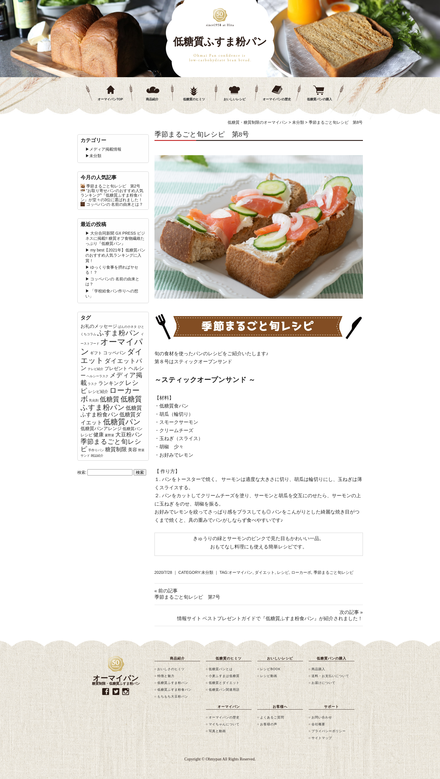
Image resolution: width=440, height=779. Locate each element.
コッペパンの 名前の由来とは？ (114, 204)
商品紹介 (152, 99)
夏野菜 (109, 435)
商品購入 (318, 669)
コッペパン (114, 352)
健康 (98, 435)
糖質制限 (116, 449)
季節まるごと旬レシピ (333, 572)
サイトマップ (322, 738)
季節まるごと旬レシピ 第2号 (113, 186)
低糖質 (109, 399)
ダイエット (265, 572)
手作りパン (96, 450)
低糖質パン (122, 422)
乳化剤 (94, 400)
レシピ (283, 572)
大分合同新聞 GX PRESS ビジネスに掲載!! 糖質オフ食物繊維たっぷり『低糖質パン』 (115, 238)
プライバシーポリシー (329, 731)
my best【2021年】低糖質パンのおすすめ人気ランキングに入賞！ (115, 255)
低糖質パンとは (221, 669)
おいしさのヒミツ (171, 669)
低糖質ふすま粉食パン (111, 411)
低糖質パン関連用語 (224, 689)
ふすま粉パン (118, 333)
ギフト (96, 353)
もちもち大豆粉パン (172, 696)
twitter (115, 691)
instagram (125, 691)
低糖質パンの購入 (319, 99)
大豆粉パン (128, 435)
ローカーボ (301, 572)
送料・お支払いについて (330, 676)
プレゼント (116, 368)
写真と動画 (217, 731)
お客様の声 (268, 724)
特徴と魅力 (165, 676)
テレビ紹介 (95, 369)
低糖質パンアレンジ (101, 428)
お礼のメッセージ (99, 326)
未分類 (207, 572)
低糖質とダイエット (224, 682)
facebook (105, 691)
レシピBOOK (270, 669)
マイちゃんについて (224, 724)
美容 (132, 449)
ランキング (111, 383)
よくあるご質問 (272, 717)
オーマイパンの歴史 (277, 99)
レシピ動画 (268, 676)
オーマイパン (240, 572)
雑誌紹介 (97, 455)
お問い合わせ (322, 717)
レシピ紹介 (98, 391)
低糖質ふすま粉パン (111, 403)
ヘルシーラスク (98, 376)
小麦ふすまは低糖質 (224, 676)
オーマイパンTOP (110, 99)
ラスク (92, 383)
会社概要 (318, 724)
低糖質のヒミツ (194, 99)
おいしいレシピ (235, 99)
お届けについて (323, 682)
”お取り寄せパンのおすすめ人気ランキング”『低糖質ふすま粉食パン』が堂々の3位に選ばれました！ (112, 195)
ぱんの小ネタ (127, 326)
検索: (82, 472)
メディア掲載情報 (105, 149)
